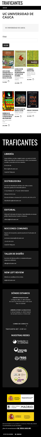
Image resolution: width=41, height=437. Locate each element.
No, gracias (18, 434)
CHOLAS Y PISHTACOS (32, 110)
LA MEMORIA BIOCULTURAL (30, 70)
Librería (9, 154)
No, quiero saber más (24, 428)
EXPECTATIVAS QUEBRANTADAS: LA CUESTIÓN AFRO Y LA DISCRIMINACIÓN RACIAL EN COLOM (7, 74)
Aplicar (6, 45)
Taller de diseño (14, 254)
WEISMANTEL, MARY (31, 112)
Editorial (9, 210)
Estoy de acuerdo (8, 434)
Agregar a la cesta (8, 81)
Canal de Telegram (9, 172)
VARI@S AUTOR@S (19, 112)
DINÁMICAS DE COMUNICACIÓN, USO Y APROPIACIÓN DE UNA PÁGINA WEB (7, 115)
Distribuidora (12, 181)
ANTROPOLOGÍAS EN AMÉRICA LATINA (20, 110)
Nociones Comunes (16, 229)
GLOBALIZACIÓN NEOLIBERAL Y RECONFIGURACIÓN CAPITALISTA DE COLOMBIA (20, 72)
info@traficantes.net (20, 326)
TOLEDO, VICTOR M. (31, 72)
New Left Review (14, 273)
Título (4, 37)
